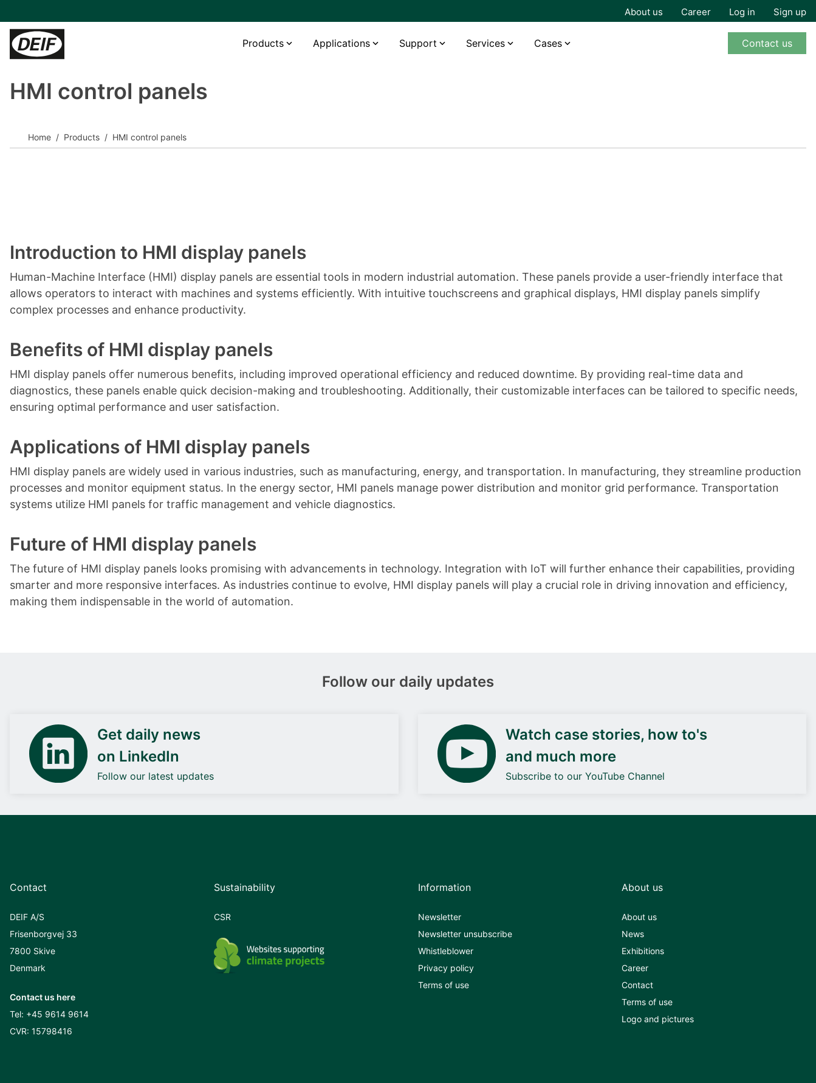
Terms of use (443, 985)
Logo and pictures (658, 1019)
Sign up (789, 12)
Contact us (767, 43)
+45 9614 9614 (57, 1014)
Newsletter (439, 917)
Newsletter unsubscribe (465, 934)
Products (263, 43)
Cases (548, 43)
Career (696, 12)
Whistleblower (445, 951)
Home (39, 137)
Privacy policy (446, 968)
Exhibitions (643, 951)
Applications (341, 43)
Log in (742, 12)
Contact (637, 985)
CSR (222, 917)
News (633, 934)
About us (644, 12)
